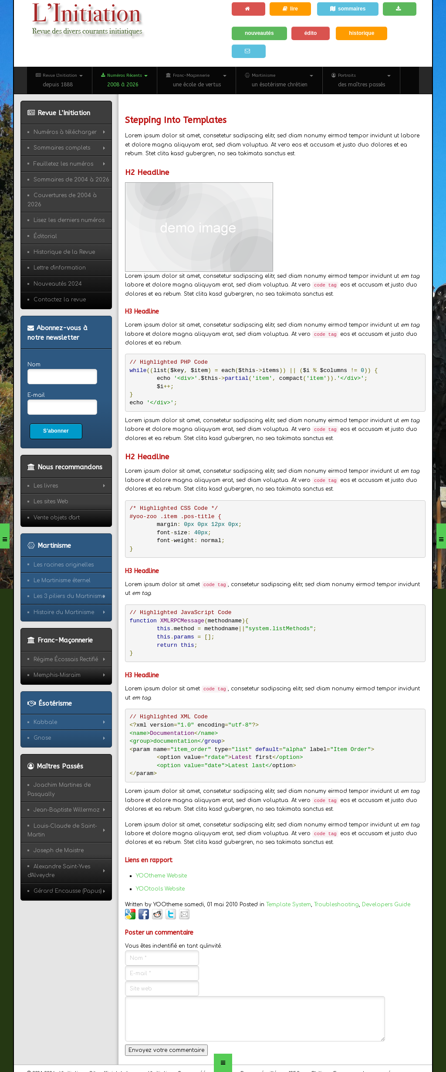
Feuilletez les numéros (63, 164)
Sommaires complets (62, 148)
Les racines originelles (64, 565)
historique (361, 33)
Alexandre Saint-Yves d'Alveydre (58, 871)
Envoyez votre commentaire (166, 1050)
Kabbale (45, 722)
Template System (288, 904)
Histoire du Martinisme (64, 612)
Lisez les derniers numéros (69, 220)
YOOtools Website (160, 889)
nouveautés (259, 33)
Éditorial (45, 236)
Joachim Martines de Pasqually (59, 789)
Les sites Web (51, 501)
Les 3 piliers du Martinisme (69, 596)
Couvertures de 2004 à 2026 (62, 199)
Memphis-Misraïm (57, 675)
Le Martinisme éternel (62, 580)
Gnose (42, 738)
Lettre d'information (60, 268)
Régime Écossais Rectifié (66, 659)
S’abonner (56, 431)
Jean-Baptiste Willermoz (67, 810)
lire (290, 9)
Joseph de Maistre (59, 850)
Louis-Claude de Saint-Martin (62, 830)
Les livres (46, 486)
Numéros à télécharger (65, 132)
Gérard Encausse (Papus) (68, 891)
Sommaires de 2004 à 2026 (71, 180)
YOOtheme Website (161, 876)
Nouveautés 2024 (58, 284)
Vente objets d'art (57, 518)
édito (310, 33)
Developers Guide (386, 904)
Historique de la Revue (64, 252)
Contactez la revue (60, 300)
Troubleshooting (336, 904)
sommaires (347, 9)
